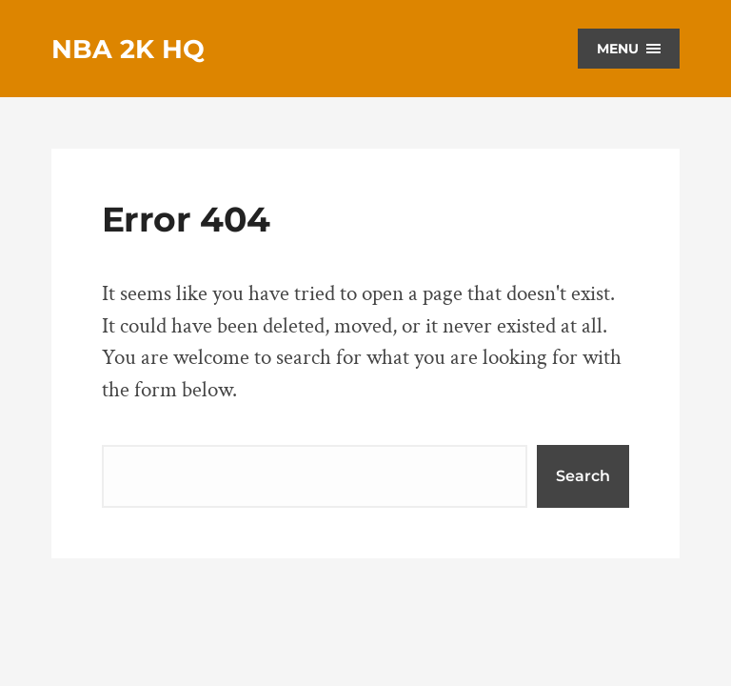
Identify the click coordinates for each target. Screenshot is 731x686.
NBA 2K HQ (128, 49)
